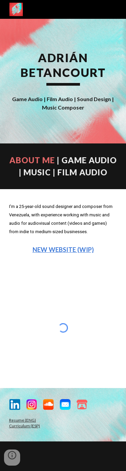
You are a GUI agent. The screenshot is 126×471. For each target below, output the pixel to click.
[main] (63, 68)
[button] (12, 457)
